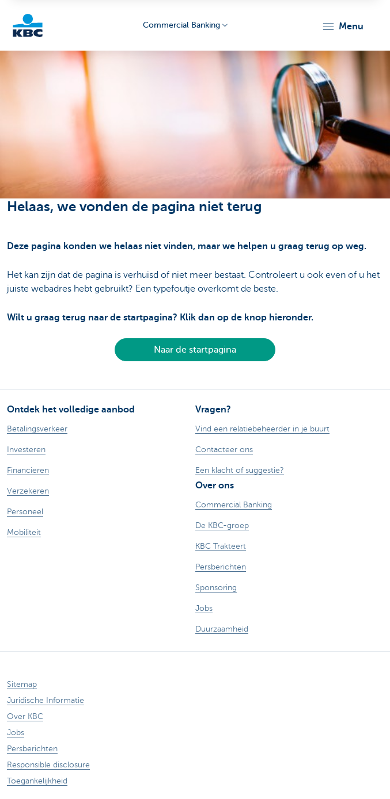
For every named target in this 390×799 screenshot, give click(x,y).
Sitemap (22, 684)
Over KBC (25, 716)
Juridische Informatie (45, 700)
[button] (342, 26)
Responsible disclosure (48, 764)
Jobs (15, 732)
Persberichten (32, 748)
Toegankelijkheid (37, 781)
